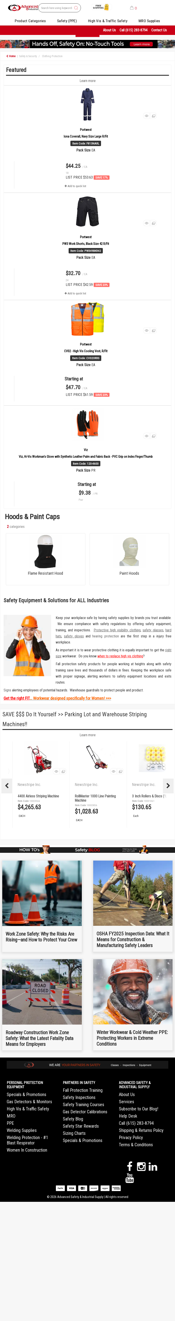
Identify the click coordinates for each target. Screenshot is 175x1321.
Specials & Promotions (26, 1094)
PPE (10, 1123)
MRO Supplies (149, 21)
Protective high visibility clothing (117, 630)
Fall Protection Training (83, 1090)
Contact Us (159, 30)
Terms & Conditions (136, 1144)
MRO (11, 1116)
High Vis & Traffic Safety (107, 21)
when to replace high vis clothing (120, 656)
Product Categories (30, 21)
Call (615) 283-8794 (134, 30)
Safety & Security (28, 56)
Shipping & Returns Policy (141, 1130)
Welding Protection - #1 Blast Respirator (27, 1140)
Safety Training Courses (83, 1104)
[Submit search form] (76, 8)
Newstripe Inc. (30, 784)
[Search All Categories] (59, 7)
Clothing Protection (52, 56)
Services (126, 1101)
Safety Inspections (79, 1097)
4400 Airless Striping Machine (95, 796)
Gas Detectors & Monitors (29, 1101)
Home (10, 56)
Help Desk (128, 1116)
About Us (109, 30)
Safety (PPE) (67, 21)
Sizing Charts (74, 1133)
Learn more (88, 735)
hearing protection (105, 636)
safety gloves (74, 636)
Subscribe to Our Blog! (138, 1109)
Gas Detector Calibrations (85, 1111)
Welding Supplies (22, 1130)
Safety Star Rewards (81, 1126)
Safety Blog (73, 1119)
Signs (7, 690)
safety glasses (153, 630)
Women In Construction (27, 1150)
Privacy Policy (131, 1137)
